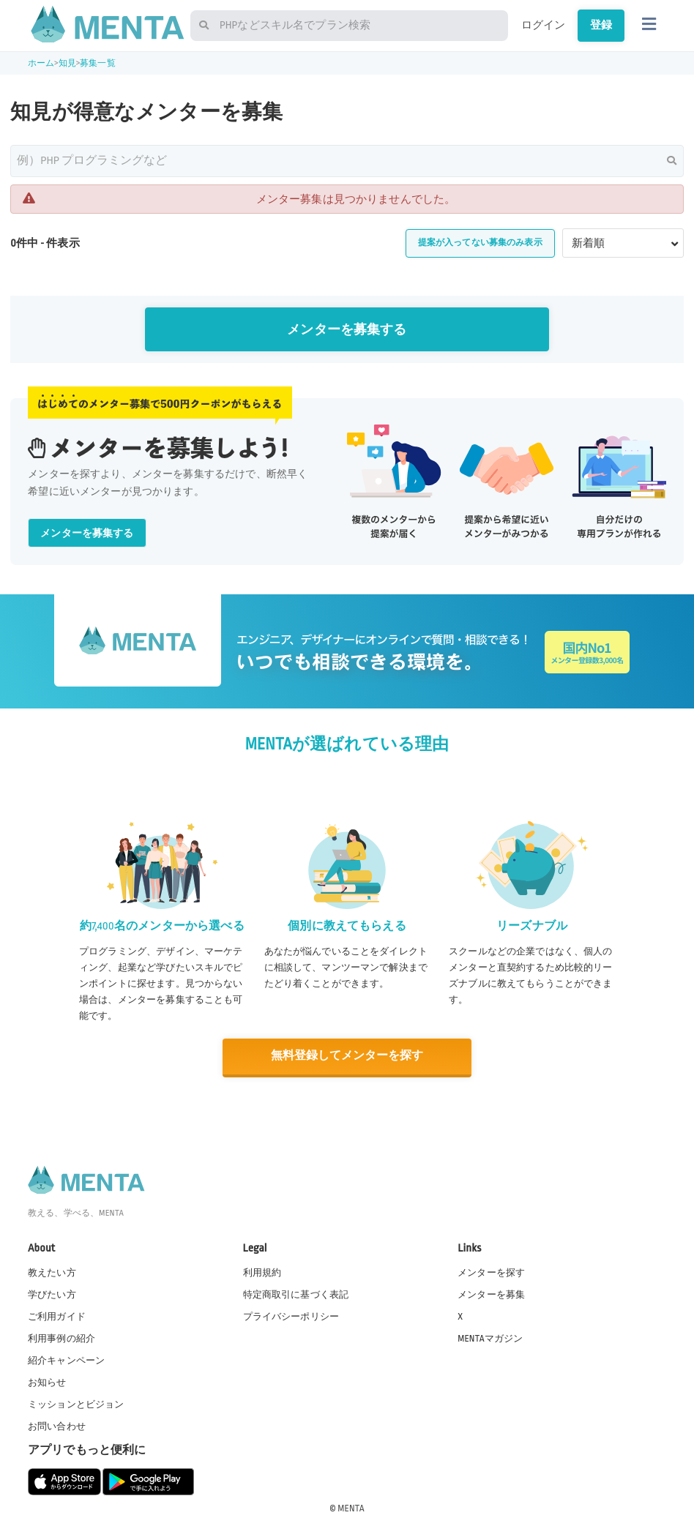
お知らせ (47, 1381)
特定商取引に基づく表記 (296, 1293)
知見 (67, 63)
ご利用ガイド (57, 1315)
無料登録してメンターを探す (347, 1056)
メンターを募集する (346, 330)
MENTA (351, 1507)
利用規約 (262, 1271)
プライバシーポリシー (291, 1315)
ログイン (543, 25)
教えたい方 (52, 1271)
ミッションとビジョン (76, 1404)
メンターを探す (491, 1271)
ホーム (41, 63)
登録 (601, 25)
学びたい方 (52, 1293)
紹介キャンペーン (66, 1359)
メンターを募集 (491, 1293)
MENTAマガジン (490, 1337)
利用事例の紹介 (61, 1337)
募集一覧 (98, 63)
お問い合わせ (57, 1426)
